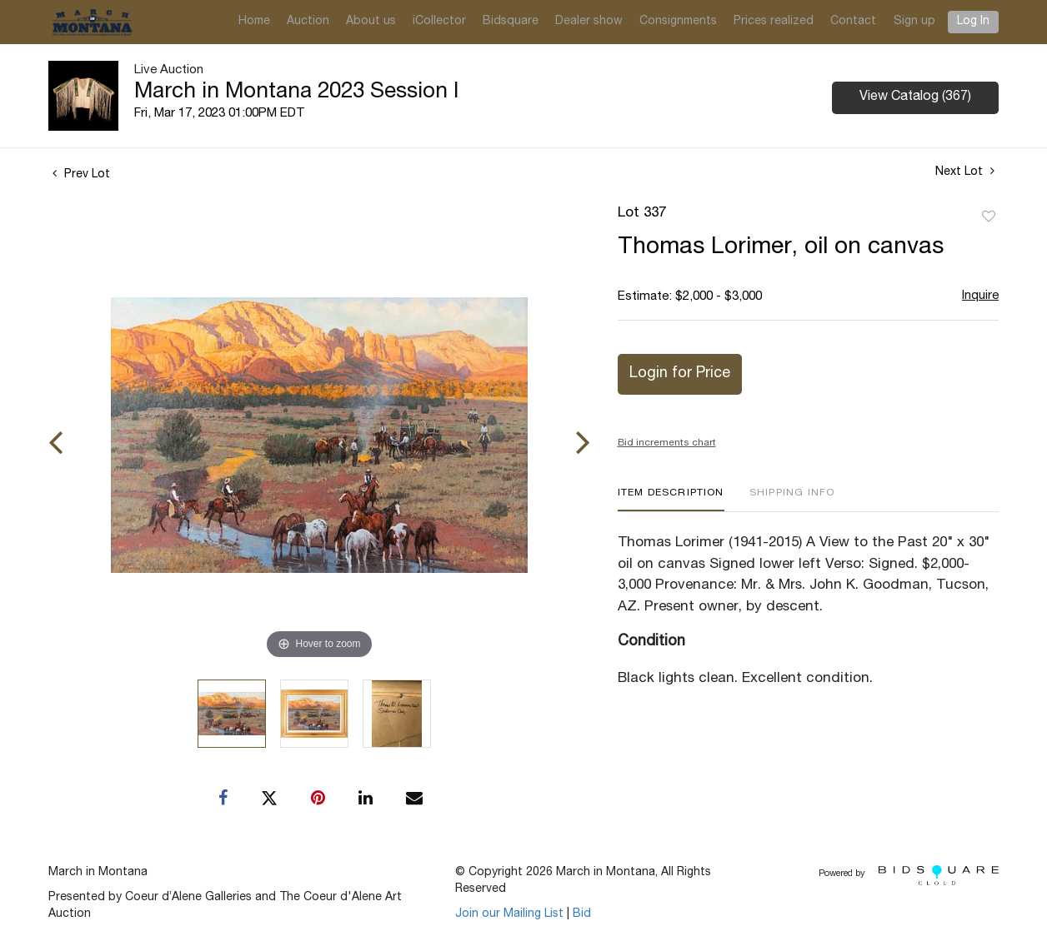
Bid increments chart (667, 443)
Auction (308, 21)
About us (371, 21)
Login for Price (679, 373)
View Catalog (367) (915, 97)
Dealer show (589, 21)
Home (254, 21)
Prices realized (774, 21)
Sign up (914, 21)
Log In (973, 21)
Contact (853, 21)
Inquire (980, 296)
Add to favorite (989, 217)
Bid (582, 914)
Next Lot (964, 171)
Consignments (678, 21)
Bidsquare (511, 21)
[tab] (671, 499)
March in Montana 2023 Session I (296, 92)
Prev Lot (81, 175)
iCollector (439, 21)
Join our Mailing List (509, 914)
